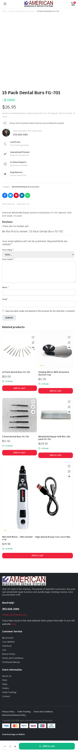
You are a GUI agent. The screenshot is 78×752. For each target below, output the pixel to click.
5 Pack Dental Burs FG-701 (15, 436)
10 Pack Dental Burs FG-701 (16, 372)
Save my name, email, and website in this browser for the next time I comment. (40, 311)
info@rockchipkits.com (14, 614)
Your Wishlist (8, 642)
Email (5, 299)
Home (4, 11)
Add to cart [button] (19, 388)
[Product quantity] (10, 746)
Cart (4, 650)
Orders (5, 688)
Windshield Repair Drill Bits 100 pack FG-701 (54, 438)
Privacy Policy (8, 711)
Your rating (8, 250)
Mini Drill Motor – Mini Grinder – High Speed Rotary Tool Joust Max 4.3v (36, 538)
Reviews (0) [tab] (23, 204)
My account (7, 637)
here (13, 624)
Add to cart (49, 746)
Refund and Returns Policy (14, 715)
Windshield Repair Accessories (22, 11)
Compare (33, 342)
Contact (6, 696)
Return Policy (8, 654)
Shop (4, 684)
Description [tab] (8, 204)
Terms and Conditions (12, 658)
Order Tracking (9, 692)
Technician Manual (11, 662)
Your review (8, 259)
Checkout (7, 646)
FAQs (4, 680)
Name (5, 287)
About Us (6, 676)
